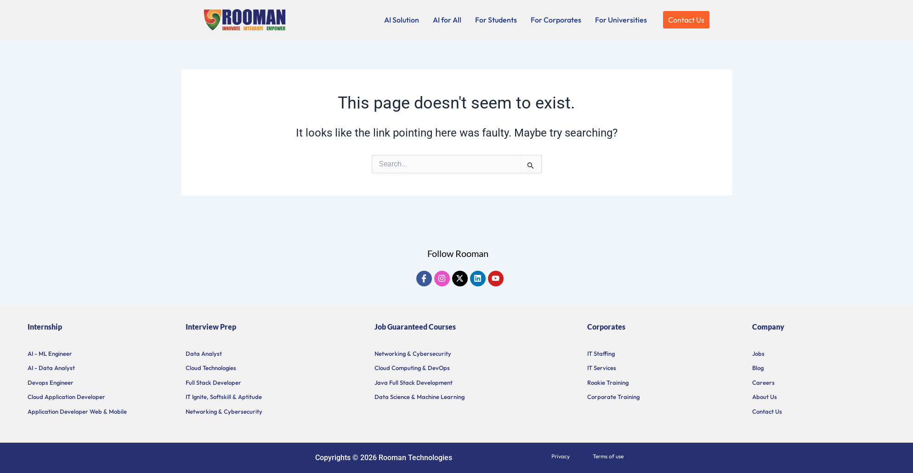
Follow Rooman (457, 253)
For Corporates (556, 19)
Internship (45, 326)
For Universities (621, 19)
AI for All (447, 19)
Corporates (606, 326)
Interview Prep (211, 326)
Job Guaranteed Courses (415, 326)
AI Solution (401, 19)
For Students (496, 19)
